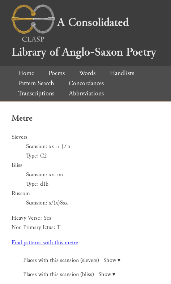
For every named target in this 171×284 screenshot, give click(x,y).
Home (26, 73)
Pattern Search (36, 83)
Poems (56, 73)
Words (87, 73)
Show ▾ (111, 260)
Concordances (86, 83)
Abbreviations (86, 93)
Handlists (122, 73)
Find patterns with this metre (45, 242)
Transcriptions (36, 93)
